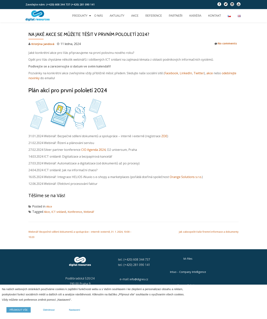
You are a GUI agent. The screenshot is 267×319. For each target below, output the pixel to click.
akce (209, 73)
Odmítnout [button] (46, 310)
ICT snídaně (60, 212)
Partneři (176, 15)
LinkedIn (186, 73)
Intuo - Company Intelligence (187, 272)
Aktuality (117, 15)
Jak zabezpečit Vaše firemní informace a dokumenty (209, 231)
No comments (225, 44)
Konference (78, 212)
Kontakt (214, 15)
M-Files (187, 258)
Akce (135, 15)
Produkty (79, 15)
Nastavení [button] (71, 310)
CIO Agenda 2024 (93, 150)
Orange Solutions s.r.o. (186, 177)
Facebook (171, 73)
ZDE (164, 136)
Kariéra (195, 15)
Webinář (94, 212)
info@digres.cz (139, 279)
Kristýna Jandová (43, 44)
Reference (153, 15)
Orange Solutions (187, 285)
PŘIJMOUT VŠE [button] (18, 310)
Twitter (199, 73)
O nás (98, 15)
